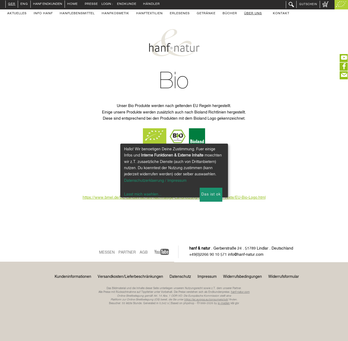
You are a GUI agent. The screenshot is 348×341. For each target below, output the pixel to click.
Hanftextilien (149, 13)
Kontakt (281, 13)
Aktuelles (17, 13)
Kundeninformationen (73, 277)
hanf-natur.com (240, 292)
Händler (151, 4)
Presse (91, 4)
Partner (127, 252)
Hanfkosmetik (115, 13)
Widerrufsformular (283, 277)
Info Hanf (43, 13)
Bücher (230, 13)
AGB (144, 252)
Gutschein (308, 4)
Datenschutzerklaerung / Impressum (155, 181)
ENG (24, 4)
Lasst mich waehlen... (142, 194)
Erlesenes (180, 13)
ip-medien (224, 303)
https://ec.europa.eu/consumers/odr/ (206, 299)
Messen (107, 252)
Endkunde (126, 4)
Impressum (207, 277)
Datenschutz (180, 277)
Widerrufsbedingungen (242, 277)
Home (72, 4)
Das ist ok (211, 194)
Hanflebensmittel (77, 13)
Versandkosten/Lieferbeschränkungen (130, 277)
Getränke (206, 13)
